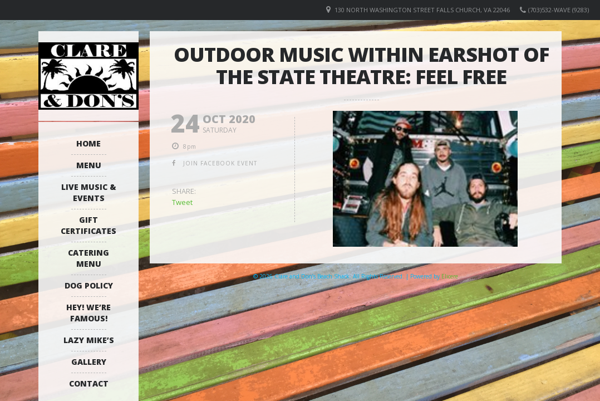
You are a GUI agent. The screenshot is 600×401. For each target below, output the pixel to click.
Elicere (449, 276)
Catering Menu (88, 258)
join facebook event (220, 163)
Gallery (88, 361)
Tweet (182, 202)
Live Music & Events (88, 192)
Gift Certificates (88, 225)
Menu (88, 165)
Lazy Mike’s (88, 340)
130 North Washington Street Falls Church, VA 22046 (422, 10)
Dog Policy (89, 285)
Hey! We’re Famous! (88, 313)
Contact (89, 383)
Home (88, 143)
